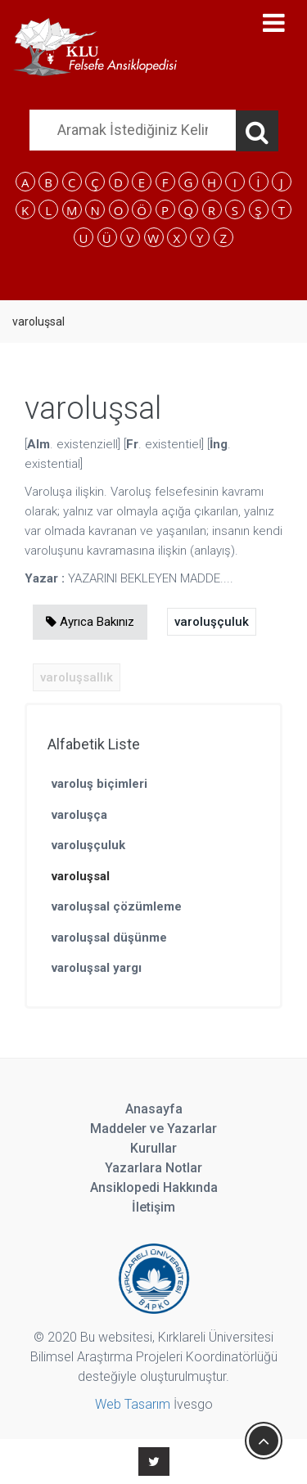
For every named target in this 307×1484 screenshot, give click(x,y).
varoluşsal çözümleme (117, 906)
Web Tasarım (132, 1404)
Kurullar (153, 1148)
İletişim (153, 1207)
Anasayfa (154, 1109)
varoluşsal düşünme (109, 937)
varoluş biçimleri (99, 783)
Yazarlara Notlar (153, 1168)
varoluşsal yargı (97, 967)
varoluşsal (81, 876)
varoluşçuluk (211, 621)
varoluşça (79, 814)
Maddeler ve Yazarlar (153, 1128)
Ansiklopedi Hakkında (154, 1187)
